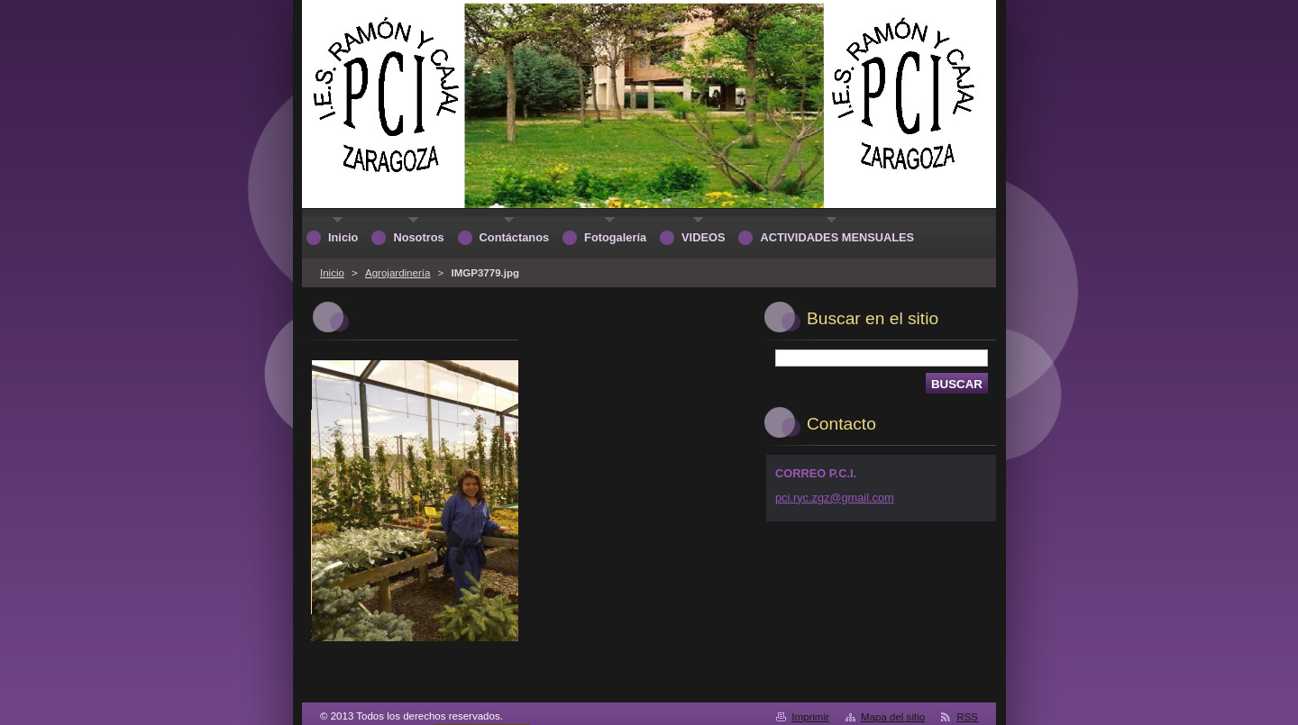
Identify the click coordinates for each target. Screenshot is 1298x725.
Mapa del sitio (893, 716)
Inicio (332, 272)
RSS (967, 716)
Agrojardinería (397, 272)
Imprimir (810, 716)
